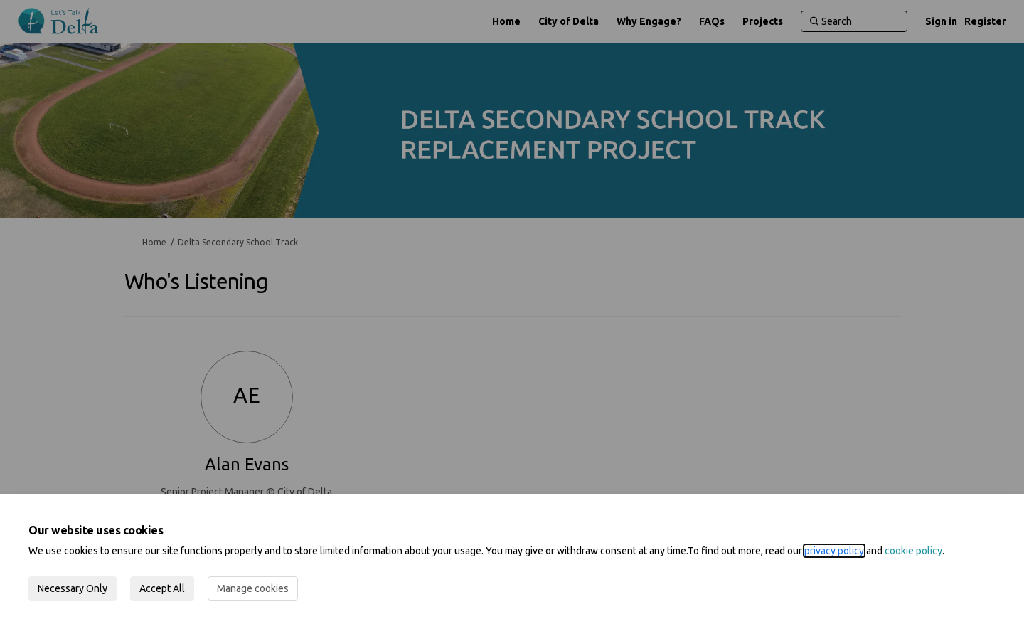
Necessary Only (72, 588)
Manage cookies (253, 588)
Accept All (162, 588)
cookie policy (913, 550)
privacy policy (834, 550)
